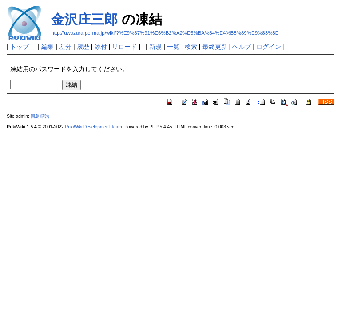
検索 (191, 46)
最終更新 (214, 46)
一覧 (173, 46)
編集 (47, 46)
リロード (124, 46)
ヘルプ (241, 46)
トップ (19, 46)
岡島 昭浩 (40, 116)
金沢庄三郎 (84, 19)
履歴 (83, 46)
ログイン (268, 46)
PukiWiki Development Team (93, 126)
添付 (101, 46)
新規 (155, 46)
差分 (65, 46)
